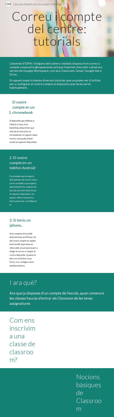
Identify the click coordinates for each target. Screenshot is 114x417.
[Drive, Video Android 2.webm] (74, 170)
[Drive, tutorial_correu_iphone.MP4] (74, 233)
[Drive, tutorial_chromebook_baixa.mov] (74, 115)
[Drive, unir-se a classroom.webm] (74, 332)
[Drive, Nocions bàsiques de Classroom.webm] (40, 389)
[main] (57, 28)
